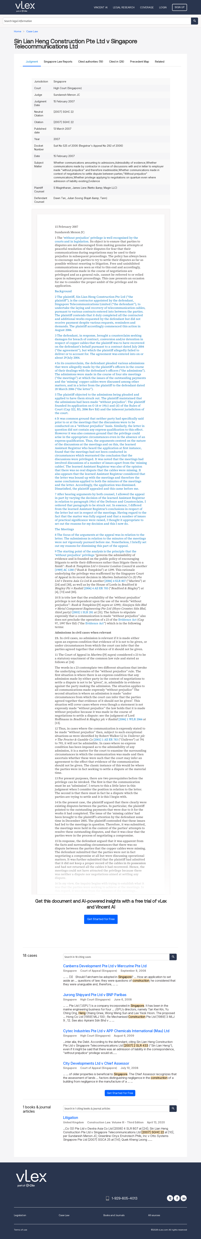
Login (163, 7)
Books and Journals (113, 1215)
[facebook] (177, 1198)
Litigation (70, 1118)
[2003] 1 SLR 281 (82, 612)
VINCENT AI (100, 7)
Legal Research (124, 7)
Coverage (147, 7)
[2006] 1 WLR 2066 (130, 719)
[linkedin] (184, 1198)
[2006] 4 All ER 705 (96, 588)
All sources (154, 1215)
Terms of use (20, 1229)
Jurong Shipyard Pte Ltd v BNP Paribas (94, 995)
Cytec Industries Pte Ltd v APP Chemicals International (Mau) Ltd (116, 1031)
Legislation (20, 1215)
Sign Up (179, 7)
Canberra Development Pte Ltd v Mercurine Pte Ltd (105, 966)
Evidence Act (127, 619)
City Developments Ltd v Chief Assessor (96, 1063)
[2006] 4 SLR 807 (115, 581)
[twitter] (170, 1198)
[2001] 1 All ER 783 (106, 739)
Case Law (64, 1215)
